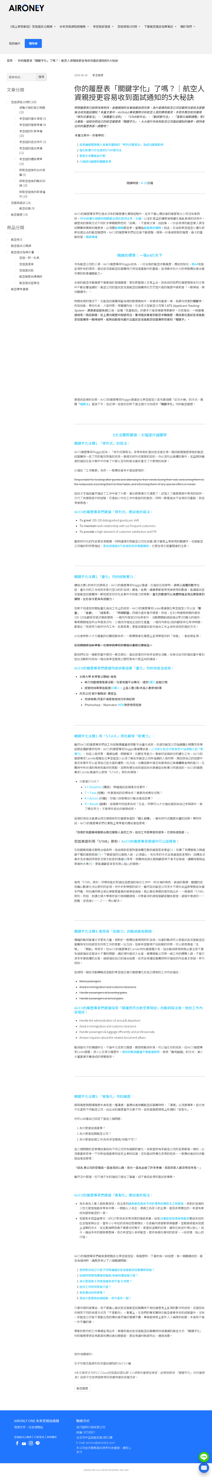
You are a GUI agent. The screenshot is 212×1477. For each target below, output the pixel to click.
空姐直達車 (26, 264)
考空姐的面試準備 (30, 148)
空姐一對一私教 (29, 258)
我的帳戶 (14, 43)
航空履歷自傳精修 (30, 276)
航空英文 (17, 239)
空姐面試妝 (26, 270)
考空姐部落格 (101, 26)
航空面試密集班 (29, 283)
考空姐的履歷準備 (30, 125)
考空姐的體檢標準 (30, 159)
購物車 (33, 43)
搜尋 (41, 76)
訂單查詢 (39, 1437)
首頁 (10, 60)
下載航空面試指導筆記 (158, 26)
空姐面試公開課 (22, 1437)
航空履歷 (98, 75)
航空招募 (25, 208)
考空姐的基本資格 (30, 118)
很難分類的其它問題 (32, 107)
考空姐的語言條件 (30, 142)
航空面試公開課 (21, 246)
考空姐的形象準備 (30, 131)
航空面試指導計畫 (22, 252)
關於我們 (186, 26)
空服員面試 (18, 203)
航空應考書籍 (19, 289)
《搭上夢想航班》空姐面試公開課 (30, 26)
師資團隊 (52, 1437)
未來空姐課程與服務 (73, 26)
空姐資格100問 (127, 26)
